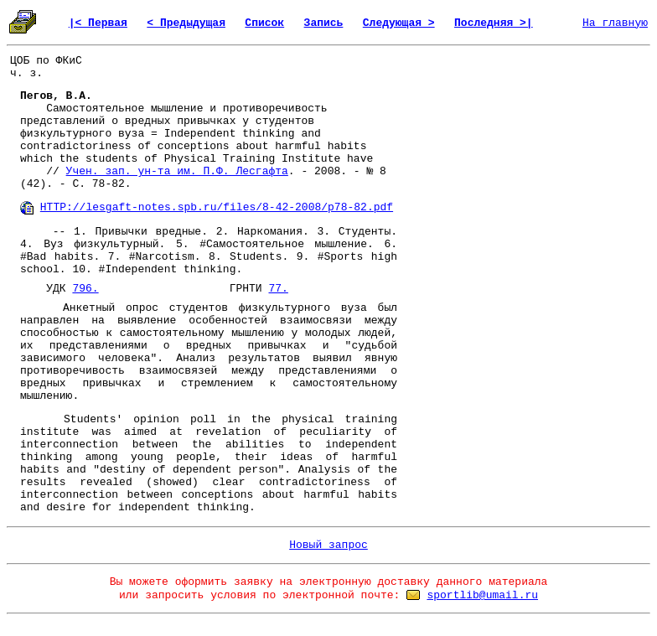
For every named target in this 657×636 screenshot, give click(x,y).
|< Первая (98, 23)
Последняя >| (493, 23)
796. (85, 288)
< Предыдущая (186, 23)
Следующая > (399, 23)
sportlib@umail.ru (482, 595)
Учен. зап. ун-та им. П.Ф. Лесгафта (177, 171)
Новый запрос (328, 545)
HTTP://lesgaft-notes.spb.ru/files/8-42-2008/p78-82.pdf (216, 207)
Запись (324, 23)
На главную (615, 23)
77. (277, 288)
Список (264, 23)
